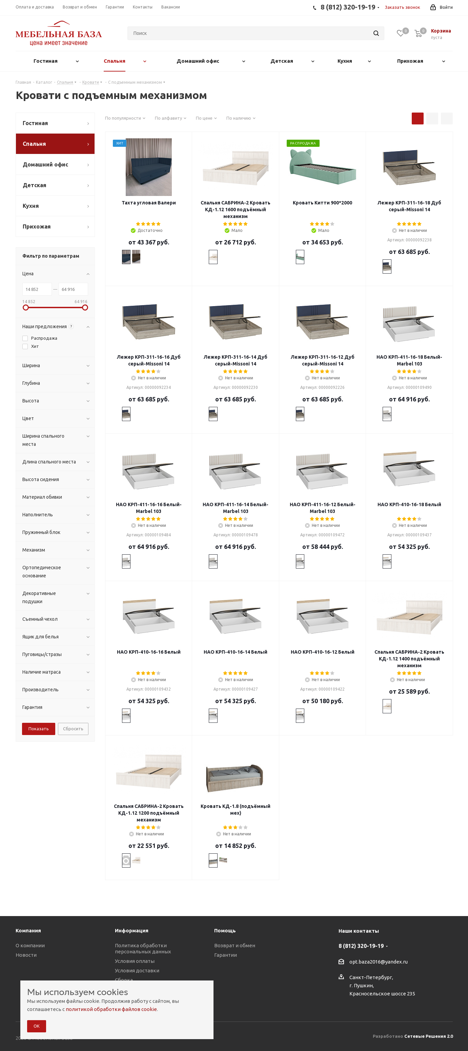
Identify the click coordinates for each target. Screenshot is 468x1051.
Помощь (225, 930)
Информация (131, 930)
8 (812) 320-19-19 (361, 946)
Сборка (124, 980)
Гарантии (225, 955)
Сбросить (73, 728)
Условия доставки (137, 970)
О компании (30, 945)
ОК (37, 1026)
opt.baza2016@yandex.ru (378, 962)
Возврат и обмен (234, 945)
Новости (26, 955)
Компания (28, 930)
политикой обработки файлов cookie (111, 1009)
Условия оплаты (135, 961)
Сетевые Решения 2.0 (428, 1036)
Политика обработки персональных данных (143, 948)
